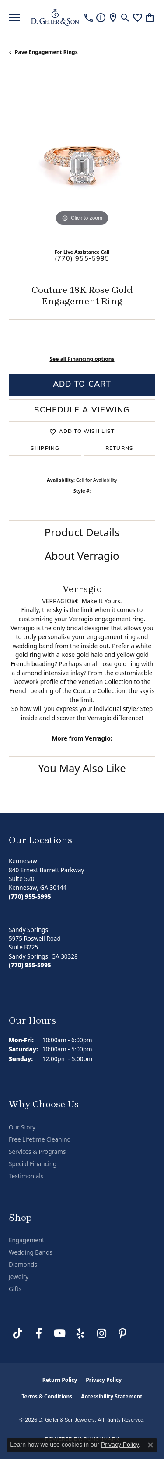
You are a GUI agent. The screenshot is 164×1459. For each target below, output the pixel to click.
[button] (125, 17)
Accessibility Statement (111, 1396)
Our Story (22, 1127)
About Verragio (82, 555)
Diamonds (23, 1265)
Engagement (26, 1240)
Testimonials (26, 1176)
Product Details (82, 532)
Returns (119, 448)
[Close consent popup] (150, 1445)
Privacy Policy (104, 1380)
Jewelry (18, 1277)
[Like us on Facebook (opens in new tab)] (38, 1333)
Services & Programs (37, 1152)
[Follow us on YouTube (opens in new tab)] (59, 1333)
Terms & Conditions (46, 1396)
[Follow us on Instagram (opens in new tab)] (101, 1333)
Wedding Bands (30, 1252)
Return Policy (59, 1380)
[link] (88, 17)
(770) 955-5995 (82, 259)
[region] (82, 155)
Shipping (45, 448)
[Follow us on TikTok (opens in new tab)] (17, 1333)
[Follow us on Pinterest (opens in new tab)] (122, 1333)
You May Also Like (82, 768)
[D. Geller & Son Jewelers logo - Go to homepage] (55, 17)
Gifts (15, 1289)
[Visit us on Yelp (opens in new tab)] (80, 1333)
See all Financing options (81, 359)
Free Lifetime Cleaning (40, 1139)
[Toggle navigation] (14, 17)
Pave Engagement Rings (46, 52)
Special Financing (32, 1164)
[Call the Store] (30, 897)
